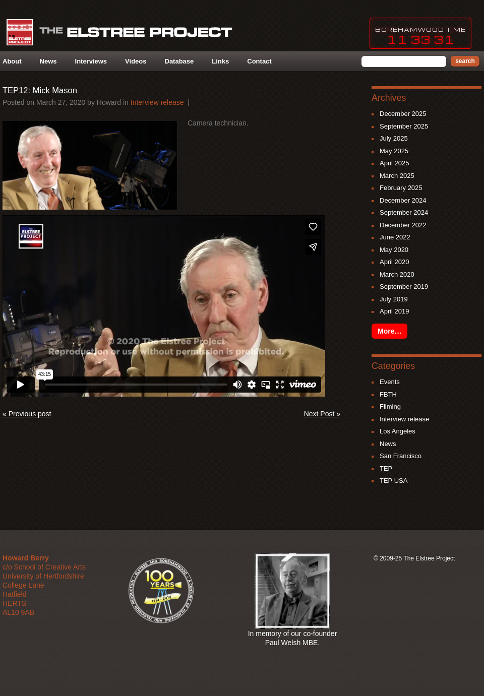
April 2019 (394, 311)
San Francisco (400, 456)
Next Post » (322, 414)
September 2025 (404, 126)
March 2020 (397, 274)
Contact (259, 61)
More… (389, 331)
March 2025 (397, 175)
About (12, 61)
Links (220, 61)
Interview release (157, 102)
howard (109, 102)
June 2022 (395, 237)
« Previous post (27, 414)
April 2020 (394, 262)
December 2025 (403, 113)
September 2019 (404, 286)
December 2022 (403, 225)
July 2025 (394, 138)
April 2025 (394, 163)
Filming (390, 406)
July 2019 (394, 299)
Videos (135, 61)
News (48, 61)
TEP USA (393, 480)
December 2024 (403, 200)
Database (179, 61)
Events (390, 382)
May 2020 (394, 250)
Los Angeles (397, 431)
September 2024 (404, 212)
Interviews (91, 61)
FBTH (388, 394)
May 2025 (394, 151)
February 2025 (401, 188)
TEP (386, 468)
